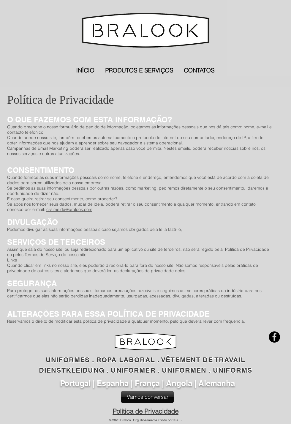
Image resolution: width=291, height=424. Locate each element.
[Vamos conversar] (147, 397)
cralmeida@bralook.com (69, 209)
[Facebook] (274, 337)
